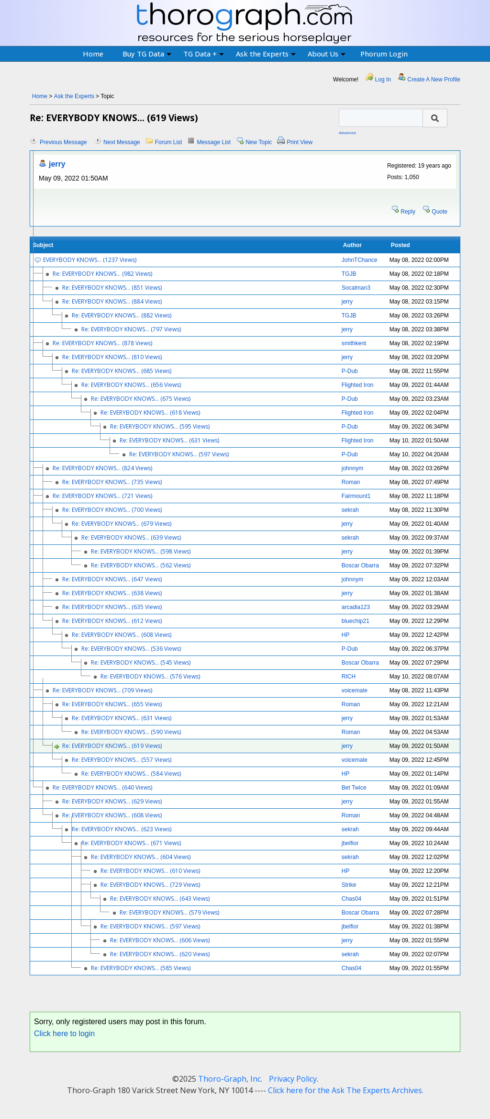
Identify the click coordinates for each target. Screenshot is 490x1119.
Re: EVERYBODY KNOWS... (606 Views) (160, 940)
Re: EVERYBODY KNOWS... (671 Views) (131, 843)
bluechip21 (355, 621)
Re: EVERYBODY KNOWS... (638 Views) (112, 593)
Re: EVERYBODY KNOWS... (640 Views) (102, 787)
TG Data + (203, 53)
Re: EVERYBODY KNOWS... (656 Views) (131, 385)
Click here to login (64, 1033)
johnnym (352, 468)
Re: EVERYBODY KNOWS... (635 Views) (112, 607)
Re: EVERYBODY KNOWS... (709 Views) (102, 690)
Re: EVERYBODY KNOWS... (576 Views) (150, 676)
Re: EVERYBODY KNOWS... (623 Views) (121, 829)
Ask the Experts (266, 53)
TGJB (349, 274)
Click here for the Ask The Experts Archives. (345, 1090)
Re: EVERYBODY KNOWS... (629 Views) (112, 801)
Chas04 (351, 898)
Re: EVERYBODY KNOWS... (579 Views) (169, 912)
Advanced (347, 133)
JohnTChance (360, 260)
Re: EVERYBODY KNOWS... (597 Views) (179, 454)
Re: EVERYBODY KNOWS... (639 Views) (131, 537)
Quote (439, 211)
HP (346, 635)
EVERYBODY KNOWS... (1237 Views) (89, 260)
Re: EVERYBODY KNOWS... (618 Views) (150, 412)
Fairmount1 (356, 496)
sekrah (350, 510)
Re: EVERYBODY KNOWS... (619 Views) (112, 746)
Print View (299, 142)
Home (93, 53)
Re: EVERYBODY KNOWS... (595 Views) (160, 426)
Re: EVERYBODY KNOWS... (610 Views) (150, 871)
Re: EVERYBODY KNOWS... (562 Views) (140, 565)
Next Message (121, 142)
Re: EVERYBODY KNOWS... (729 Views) (150, 885)
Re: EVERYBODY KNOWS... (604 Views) (140, 857)
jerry (57, 164)
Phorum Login (384, 53)
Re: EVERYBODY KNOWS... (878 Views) (102, 343)
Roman (351, 482)
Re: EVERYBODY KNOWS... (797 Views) (131, 329)
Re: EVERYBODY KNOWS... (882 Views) (121, 315)
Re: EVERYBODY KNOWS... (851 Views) (112, 287)
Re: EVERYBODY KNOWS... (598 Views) (140, 551)
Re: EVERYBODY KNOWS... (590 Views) (131, 732)
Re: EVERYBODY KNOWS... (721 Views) (102, 496)
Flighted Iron (358, 385)
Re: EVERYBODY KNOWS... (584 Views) (131, 773)
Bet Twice (354, 787)
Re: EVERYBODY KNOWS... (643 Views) (160, 898)
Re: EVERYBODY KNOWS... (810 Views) (112, 357)
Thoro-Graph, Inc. (230, 1079)
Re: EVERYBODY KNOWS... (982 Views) (102, 274)
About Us (326, 53)
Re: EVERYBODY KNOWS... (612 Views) (112, 621)
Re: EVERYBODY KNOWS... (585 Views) (140, 968)
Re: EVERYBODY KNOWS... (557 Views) (121, 760)
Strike (349, 885)
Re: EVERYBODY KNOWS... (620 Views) (160, 954)
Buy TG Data (146, 53)
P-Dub (350, 371)
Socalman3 (356, 287)
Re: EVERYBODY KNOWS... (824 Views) (102, 468)
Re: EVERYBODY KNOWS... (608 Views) (121, 635)
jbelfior (350, 843)
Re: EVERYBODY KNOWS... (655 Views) (112, 704)
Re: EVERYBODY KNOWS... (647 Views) (112, 579)
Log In (383, 79)
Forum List (168, 142)
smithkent (354, 343)
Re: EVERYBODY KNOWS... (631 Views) (169, 440)
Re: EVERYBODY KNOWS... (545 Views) (140, 662)
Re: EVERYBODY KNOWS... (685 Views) (121, 371)
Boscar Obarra (360, 565)
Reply (408, 211)
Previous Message (63, 142)
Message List (214, 142)
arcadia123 (356, 607)
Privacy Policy (293, 1079)
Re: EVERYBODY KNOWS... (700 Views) (112, 510)
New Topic (258, 142)
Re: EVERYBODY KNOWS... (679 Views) (121, 524)
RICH (349, 676)
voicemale (355, 690)
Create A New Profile (433, 79)
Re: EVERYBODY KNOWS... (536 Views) (131, 648)
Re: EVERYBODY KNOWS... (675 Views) (140, 399)
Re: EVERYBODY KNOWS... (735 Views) (112, 482)
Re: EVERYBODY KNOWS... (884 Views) (112, 301)
